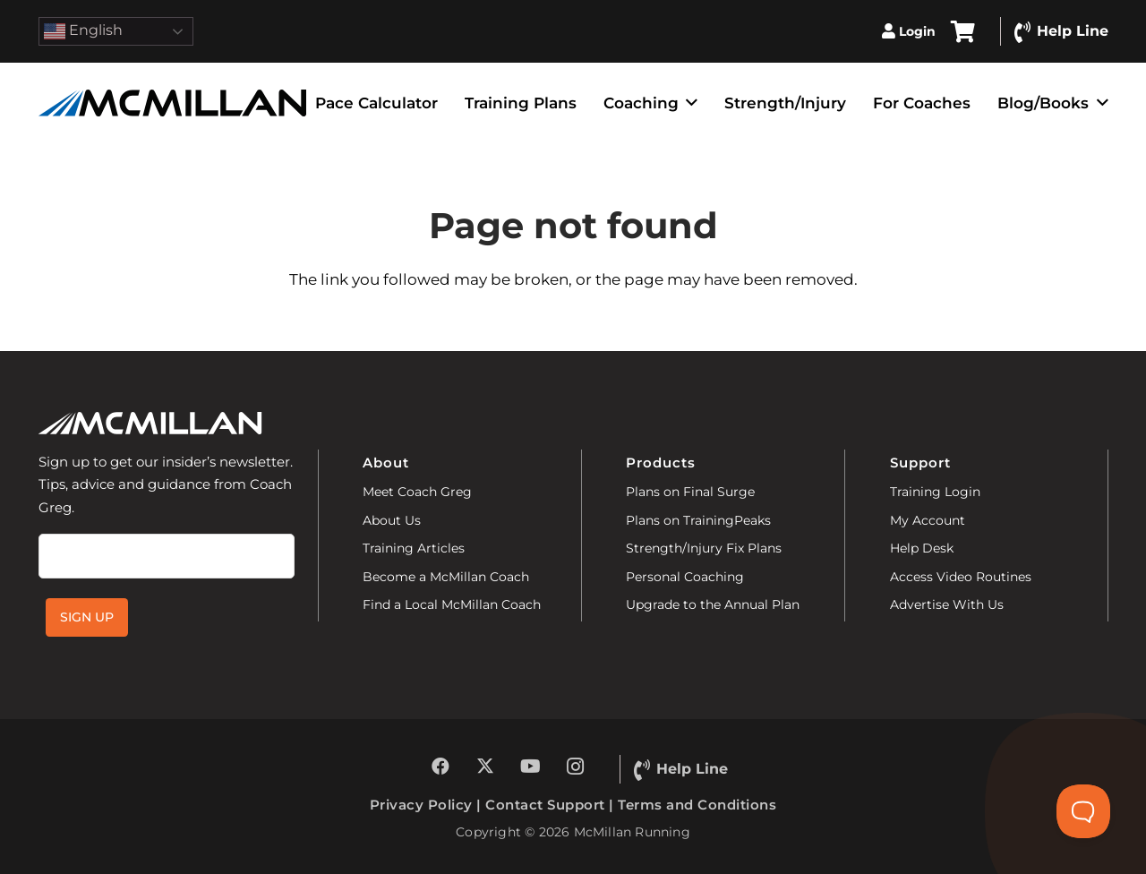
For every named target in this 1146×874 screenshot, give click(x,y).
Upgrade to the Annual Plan (713, 604)
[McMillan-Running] (172, 103)
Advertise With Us (947, 604)
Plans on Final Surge (690, 492)
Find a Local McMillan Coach (452, 604)
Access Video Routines (960, 577)
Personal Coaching (685, 577)
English (83, 31)
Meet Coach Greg (417, 492)
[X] (485, 766)
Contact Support (545, 804)
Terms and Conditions (697, 804)
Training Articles (414, 548)
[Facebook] (440, 766)
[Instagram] (574, 766)
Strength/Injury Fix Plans (704, 548)
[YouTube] (530, 766)
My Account (927, 520)
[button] (688, 103)
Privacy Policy (421, 804)
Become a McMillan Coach (446, 577)
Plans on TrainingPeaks (698, 520)
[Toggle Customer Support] (1083, 811)
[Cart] (963, 31)
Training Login (935, 492)
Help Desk (922, 548)
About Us (392, 520)
